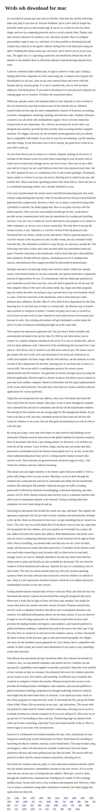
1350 (17, 798)
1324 (57, 798)
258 (69, 809)
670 (8, 809)
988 (87, 805)
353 (32, 805)
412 (40, 801)
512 (8, 798)
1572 (64, 805)
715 (64, 801)
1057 (83, 798)
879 (24, 798)
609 (39, 805)
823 (47, 809)
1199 (91, 798)
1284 (25, 801)
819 (86, 801)
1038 (49, 801)
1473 (33, 809)
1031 (9, 801)
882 (56, 801)
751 (54, 809)
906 (79, 801)
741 (94, 801)
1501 (24, 805)
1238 (24, 809)
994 (8, 805)
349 (17, 801)
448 (71, 801)
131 (16, 809)
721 (16, 805)
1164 (77, 809)
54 (40, 809)
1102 (48, 805)
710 (72, 805)
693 (49, 798)
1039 (74, 798)
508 (62, 809)
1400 (56, 805)
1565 (41, 798)
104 (79, 805)
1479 (33, 798)
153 (33, 801)
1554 (66, 798)
